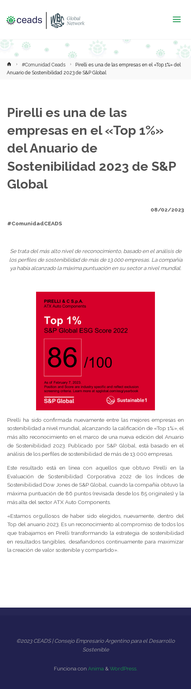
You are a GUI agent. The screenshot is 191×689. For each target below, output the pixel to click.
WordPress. (124, 668)
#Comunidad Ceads (43, 65)
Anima (95, 668)
